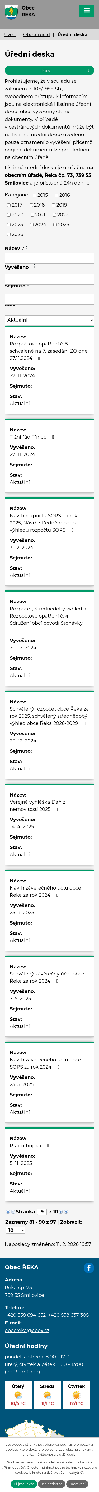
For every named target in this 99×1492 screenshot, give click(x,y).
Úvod (10, 34)
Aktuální (20, 403)
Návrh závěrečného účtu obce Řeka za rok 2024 (45, 891)
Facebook (89, 1268)
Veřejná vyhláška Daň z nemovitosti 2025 (37, 805)
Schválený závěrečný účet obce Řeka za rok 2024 (47, 977)
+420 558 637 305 (68, 1315)
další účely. (67, 1454)
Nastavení (77, 1484)
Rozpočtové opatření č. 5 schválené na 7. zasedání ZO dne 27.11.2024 (49, 351)
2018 (39, 205)
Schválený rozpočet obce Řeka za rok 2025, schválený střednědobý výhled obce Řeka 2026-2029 (49, 716)
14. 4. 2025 (22, 827)
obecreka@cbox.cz (27, 1330)
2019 (61, 205)
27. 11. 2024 (22, 376)
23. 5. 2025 (22, 1084)
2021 (40, 215)
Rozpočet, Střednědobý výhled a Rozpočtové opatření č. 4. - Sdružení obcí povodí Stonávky (48, 619)
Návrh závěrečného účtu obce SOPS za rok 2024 (45, 1063)
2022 (62, 215)
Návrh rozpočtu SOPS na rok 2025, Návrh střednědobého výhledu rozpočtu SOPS (43, 523)
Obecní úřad (36, 34)
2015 (42, 195)
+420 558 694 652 (25, 1315)
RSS (66, 70)
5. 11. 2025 (21, 1163)
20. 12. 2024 (23, 648)
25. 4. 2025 (22, 913)
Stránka (25, 1212)
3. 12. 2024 (21, 547)
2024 (40, 224)
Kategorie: (17, 195)
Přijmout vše (24, 1484)
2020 (17, 215)
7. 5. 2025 (20, 998)
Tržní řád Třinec (33, 437)
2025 (63, 224)
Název (14, 248)
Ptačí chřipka (30, 1146)
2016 (64, 195)
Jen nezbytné (51, 1484)
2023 (17, 224)
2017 (17, 205)
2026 (17, 234)
